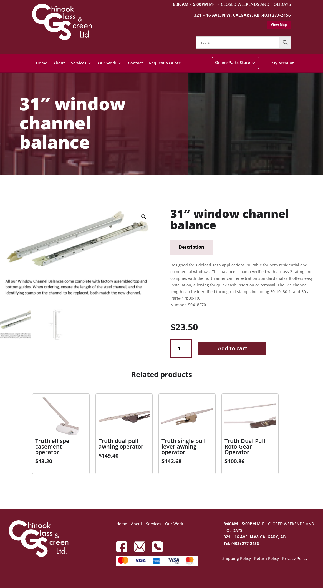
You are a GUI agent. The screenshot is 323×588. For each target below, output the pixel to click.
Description (191, 247)
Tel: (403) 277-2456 (241, 543)
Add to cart (232, 348)
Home (41, 63)
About (59, 63)
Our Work (107, 63)
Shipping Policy (236, 559)
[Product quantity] (181, 348)
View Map (279, 24)
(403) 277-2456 (276, 15)
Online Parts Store (232, 62)
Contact (135, 63)
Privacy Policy (294, 559)
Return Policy (266, 559)
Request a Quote (165, 63)
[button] (144, 217)
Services (78, 63)
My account (283, 63)
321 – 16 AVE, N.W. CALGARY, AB (255, 536)
